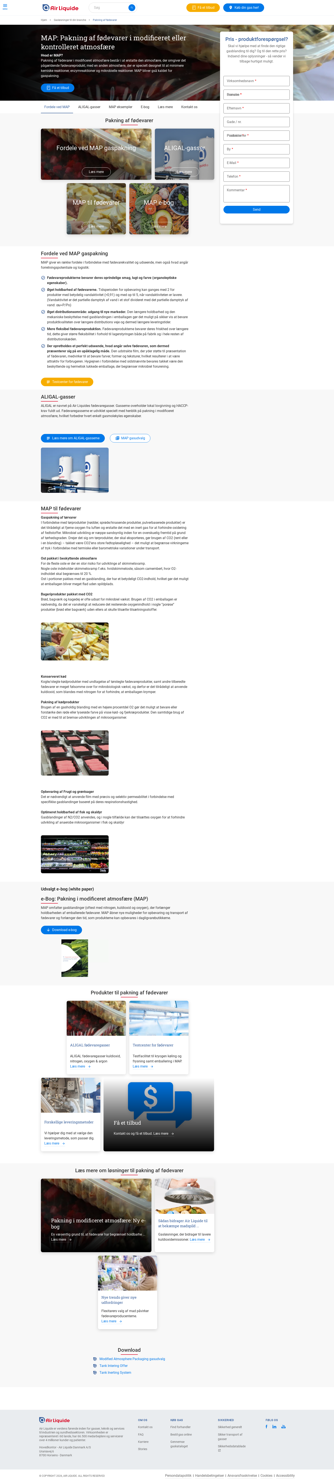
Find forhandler (180, 1427)
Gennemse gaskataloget (179, 1444)
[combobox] (113, 8)
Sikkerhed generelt (230, 1427)
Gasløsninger (94, 23)
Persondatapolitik (178, 1475)
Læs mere (165, 122)
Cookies (266, 1475)
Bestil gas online (181, 1434)
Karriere (133, 23)
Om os (115, 23)
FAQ (141, 1434)
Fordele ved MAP (57, 122)
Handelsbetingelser (209, 1475)
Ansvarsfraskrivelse (242, 1475)
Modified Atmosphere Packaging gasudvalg (132, 1374)
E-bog (145, 122)
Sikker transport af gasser (230, 1437)
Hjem (44, 35)
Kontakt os (189, 122)
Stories (142, 1449)
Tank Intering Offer (113, 1381)
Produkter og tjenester (60, 23)
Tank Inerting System (115, 1388)
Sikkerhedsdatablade (232, 1448)
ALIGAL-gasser (89, 122)
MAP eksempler (120, 122)
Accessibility (285, 1475)
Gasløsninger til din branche (70, 35)
